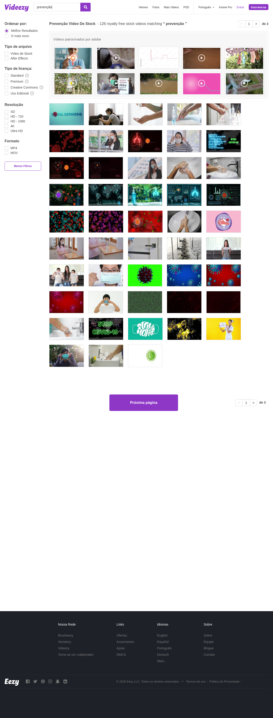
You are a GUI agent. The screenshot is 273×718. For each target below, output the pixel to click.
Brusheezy (65, 635)
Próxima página (143, 584)
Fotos (155, 7)
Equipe (209, 642)
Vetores (143, 7)
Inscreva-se (258, 7)
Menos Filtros (23, 166)
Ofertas (121, 635)
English (162, 635)
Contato (209, 654)
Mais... (161, 661)
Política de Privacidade (224, 681)
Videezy (64, 648)
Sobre (208, 635)
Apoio (120, 648)
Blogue (209, 648)
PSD (186, 7)
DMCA (121, 654)
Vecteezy (64, 642)
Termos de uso (195, 681)
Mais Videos (171, 7)
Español (163, 642)
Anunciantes (125, 642)
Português (164, 648)
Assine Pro (225, 7)
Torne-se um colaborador (76, 654)
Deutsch (163, 654)
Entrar (240, 7)
